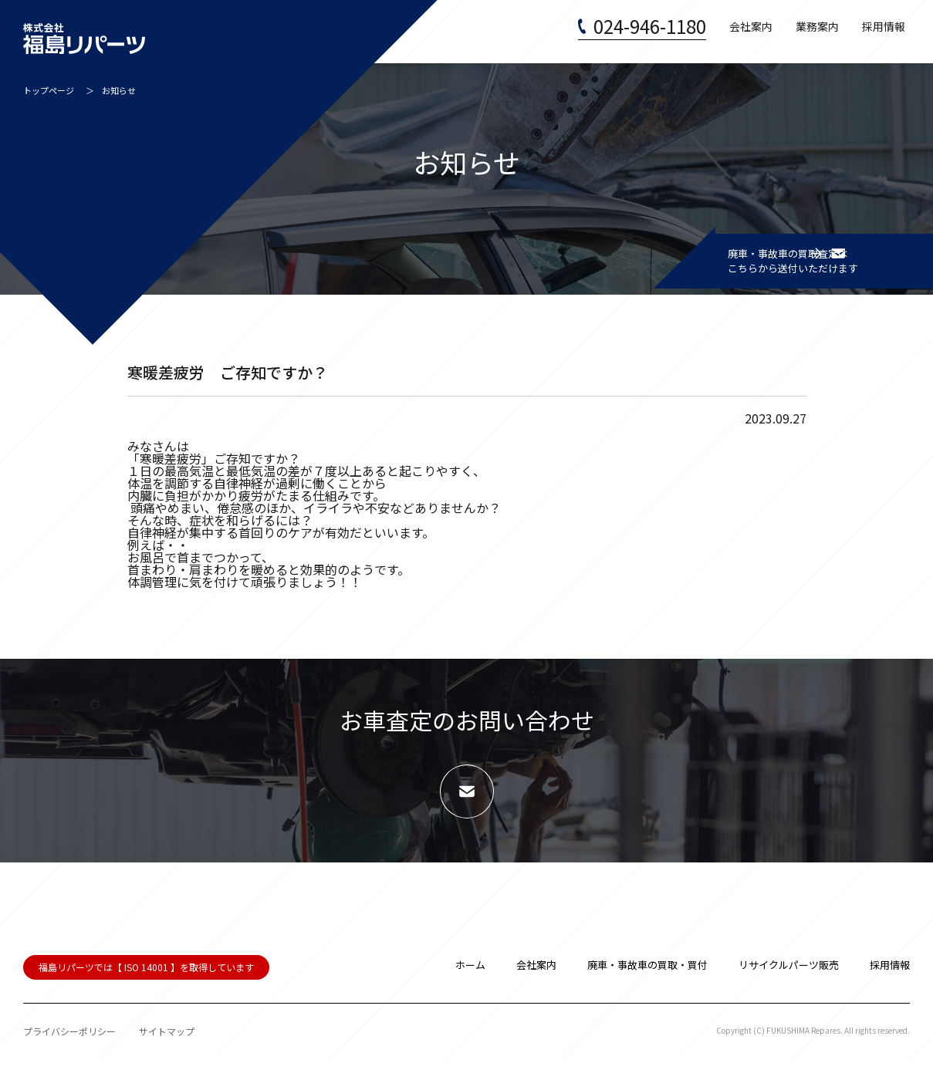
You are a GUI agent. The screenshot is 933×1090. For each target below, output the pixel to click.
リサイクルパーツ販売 (789, 997)
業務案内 (817, 31)
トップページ (48, 95)
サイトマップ (166, 1063)
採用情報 (883, 31)
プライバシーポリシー (69, 1063)
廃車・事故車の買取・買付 (647, 997)
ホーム (470, 997)
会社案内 (750, 31)
